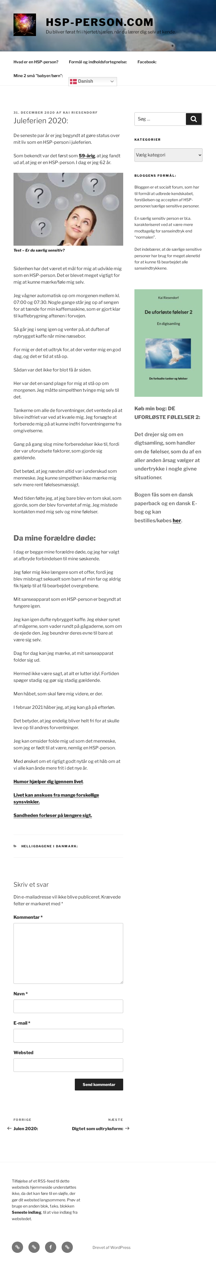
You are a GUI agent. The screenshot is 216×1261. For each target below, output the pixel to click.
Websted (23, 1052)
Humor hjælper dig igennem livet (48, 781)
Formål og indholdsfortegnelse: (98, 61)
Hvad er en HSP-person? (36, 61)
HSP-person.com (100, 22)
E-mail (22, 1023)
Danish (81, 81)
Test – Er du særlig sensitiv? (39, 250)
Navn (21, 993)
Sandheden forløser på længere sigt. (53, 815)
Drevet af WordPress (111, 1247)
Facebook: (147, 61)
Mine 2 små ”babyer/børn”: (38, 75)
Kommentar (28, 917)
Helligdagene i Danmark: (49, 846)
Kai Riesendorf (80, 113)
